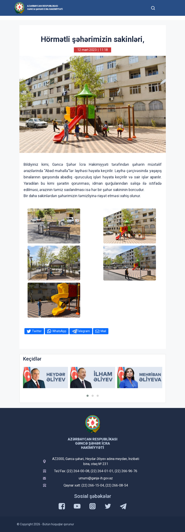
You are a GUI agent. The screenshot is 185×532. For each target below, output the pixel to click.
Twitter (37, 331)
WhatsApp (59, 331)
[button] (87, 396)
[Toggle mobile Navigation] (163, 8)
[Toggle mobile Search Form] (153, 7)
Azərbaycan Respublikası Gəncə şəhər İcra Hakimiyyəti (45, 7)
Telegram (83, 331)
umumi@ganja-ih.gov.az (96, 478)
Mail (103, 331)
